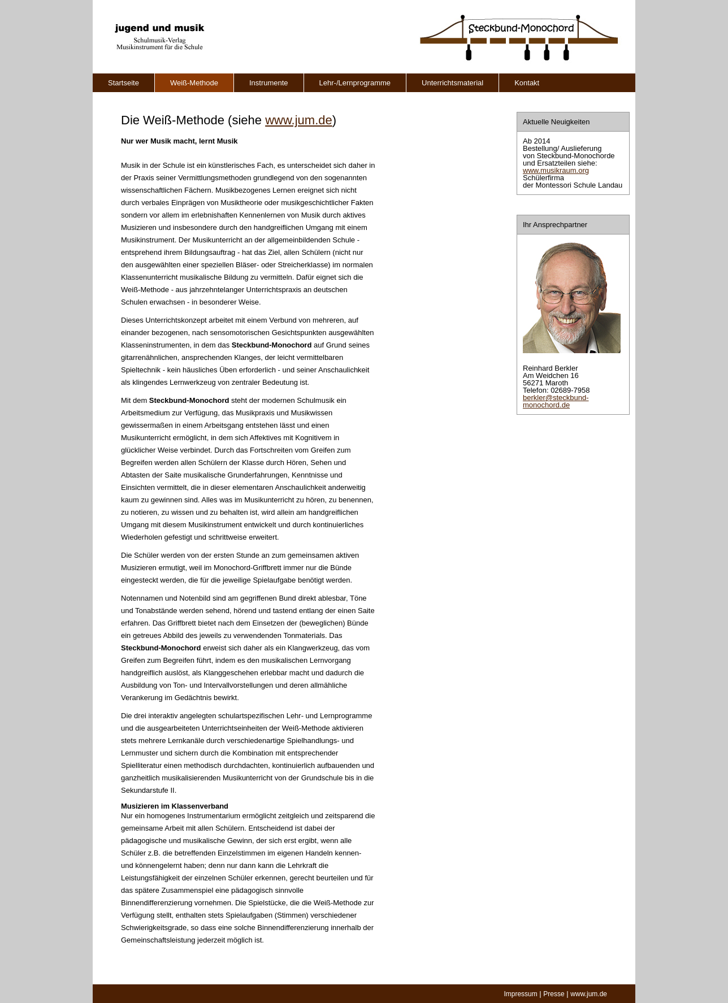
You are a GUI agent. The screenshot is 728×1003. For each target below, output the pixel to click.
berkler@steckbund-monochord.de (556, 401)
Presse (553, 994)
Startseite (123, 83)
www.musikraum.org (556, 170)
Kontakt (526, 83)
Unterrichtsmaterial (452, 83)
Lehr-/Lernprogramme (355, 83)
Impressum (520, 994)
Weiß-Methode (194, 83)
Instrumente (268, 83)
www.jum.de (298, 120)
